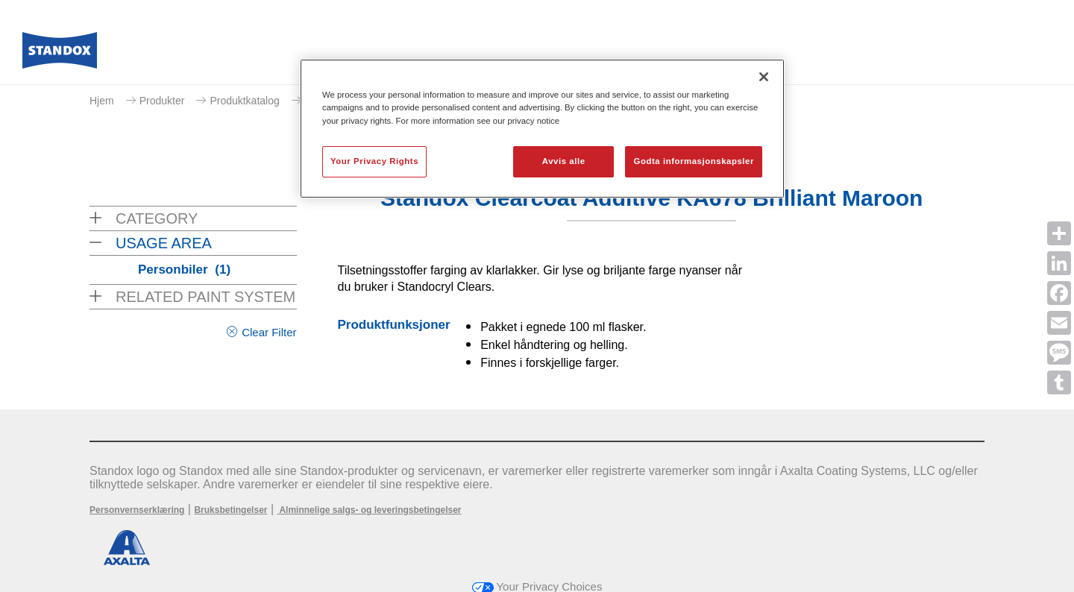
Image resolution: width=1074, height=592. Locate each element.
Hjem (102, 101)
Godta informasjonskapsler (693, 161)
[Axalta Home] (59, 54)
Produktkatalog (244, 101)
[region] (542, 128)
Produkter (162, 101)
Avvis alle (563, 161)
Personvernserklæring (137, 510)
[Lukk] (763, 76)
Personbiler (184, 269)
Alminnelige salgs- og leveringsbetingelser (369, 510)
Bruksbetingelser (230, 510)
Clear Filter (269, 332)
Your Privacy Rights (374, 161)
